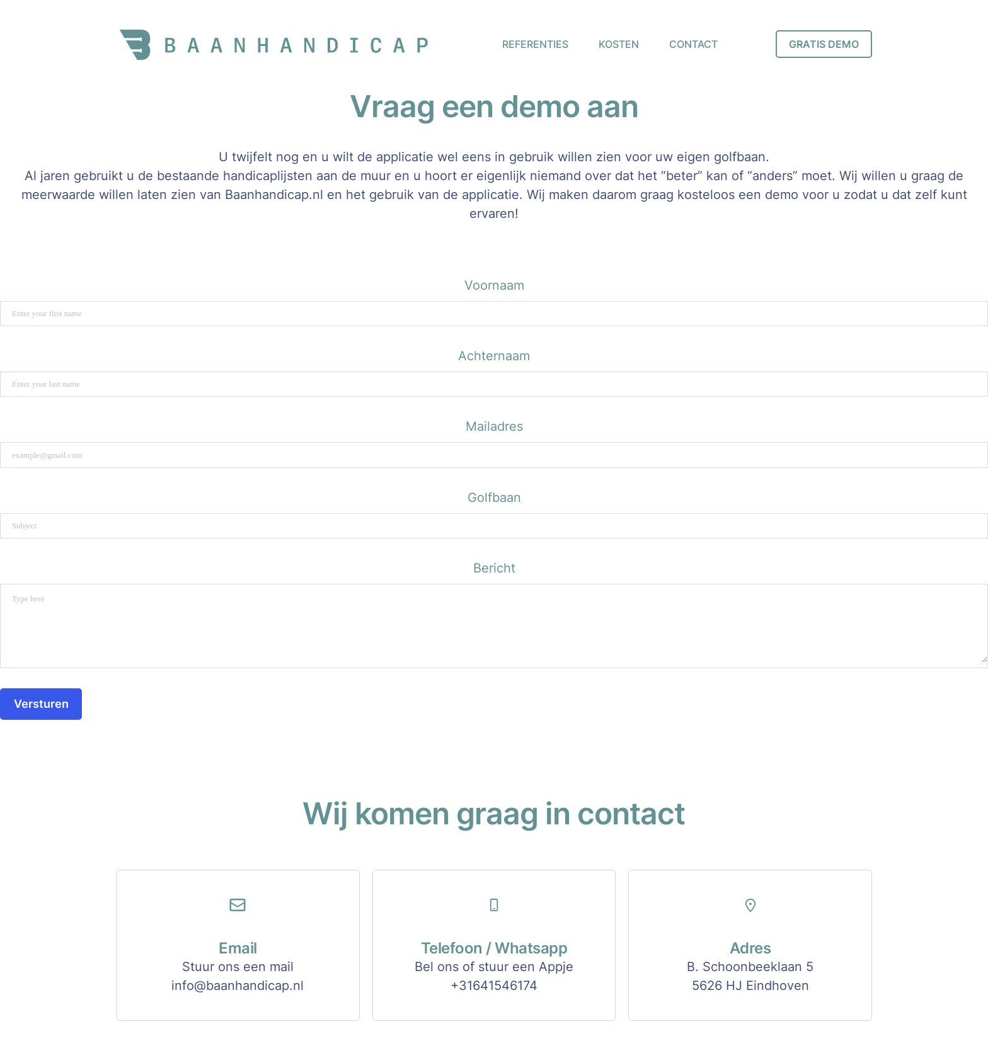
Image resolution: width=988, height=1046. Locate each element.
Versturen (41, 703)
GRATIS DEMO (824, 44)
